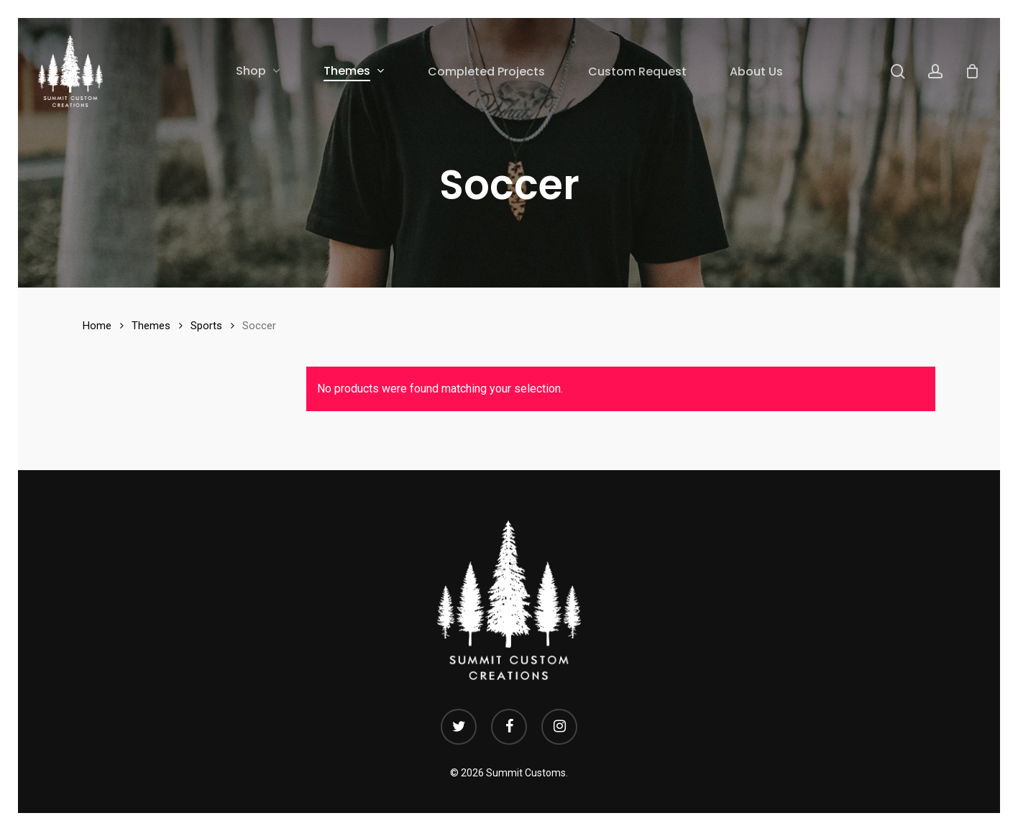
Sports (206, 325)
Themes (151, 325)
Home (97, 325)
